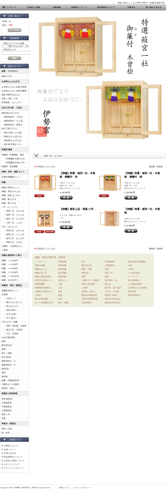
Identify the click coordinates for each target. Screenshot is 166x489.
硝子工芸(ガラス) (9, 128)
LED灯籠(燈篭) (8, 337)
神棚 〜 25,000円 (10, 264)
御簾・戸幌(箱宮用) (10, 380)
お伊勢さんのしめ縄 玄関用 (14, 87)
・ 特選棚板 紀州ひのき (13, 162)
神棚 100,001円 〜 (10, 280)
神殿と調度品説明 (43, 276)
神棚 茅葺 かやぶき (11, 191)
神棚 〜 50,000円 (10, 268)
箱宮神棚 (62, 273)
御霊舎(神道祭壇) (89, 295)
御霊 (107, 269)
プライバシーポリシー (14, 468)
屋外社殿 (132, 291)
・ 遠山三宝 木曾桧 (12, 329)
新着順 (160, 166)
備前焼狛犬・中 (9, 365)
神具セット (63, 280)
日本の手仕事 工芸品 (12, 108)
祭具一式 (6, 414)
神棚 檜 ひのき (9, 199)
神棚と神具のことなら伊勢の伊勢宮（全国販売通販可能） (142, 3)
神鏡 (4, 341)
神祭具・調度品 (9, 423)
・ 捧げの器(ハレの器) (12, 132)
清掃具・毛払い (9, 388)
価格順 (152, 166)
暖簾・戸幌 (86, 269)
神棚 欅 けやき (9, 203)
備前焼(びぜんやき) (10, 113)
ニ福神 (38, 295)
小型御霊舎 (7, 410)
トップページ (41, 261)
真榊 (4, 349)
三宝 (60, 288)
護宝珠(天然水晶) (112, 299)
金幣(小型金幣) (88, 284)
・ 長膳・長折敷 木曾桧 (14, 326)
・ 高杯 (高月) (9, 310)
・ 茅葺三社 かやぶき (13, 230)
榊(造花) (5, 369)
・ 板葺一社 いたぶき (13, 215)
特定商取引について (13, 457)
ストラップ (133, 276)
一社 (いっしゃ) (9, 207)
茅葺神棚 (62, 261)
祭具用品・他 (111, 280)
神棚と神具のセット (11, 187)
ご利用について (63, 487)
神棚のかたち (41, 269)
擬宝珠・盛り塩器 (113, 288)
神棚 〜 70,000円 (10, 272)
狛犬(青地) (6, 357)
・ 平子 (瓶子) (9, 318)
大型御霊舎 (7, 403)
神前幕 (5, 376)
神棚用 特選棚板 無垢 (13, 155)
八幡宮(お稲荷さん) (43, 291)
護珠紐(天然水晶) (112, 302)
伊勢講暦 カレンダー (12, 102)
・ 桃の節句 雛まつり (11, 144)
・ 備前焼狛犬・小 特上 (12, 117)
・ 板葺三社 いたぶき (13, 234)
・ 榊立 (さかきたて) (12, 302)
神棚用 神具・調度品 (12, 285)
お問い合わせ (10, 453)
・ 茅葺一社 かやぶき (13, 211)
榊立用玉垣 (7, 345)
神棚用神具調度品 (43, 288)
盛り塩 (108, 284)
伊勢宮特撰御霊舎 (89, 299)
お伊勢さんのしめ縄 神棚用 (14, 91)
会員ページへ (10, 449)
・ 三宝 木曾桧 (10, 333)
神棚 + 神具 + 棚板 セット (13, 171)
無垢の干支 (7, 76)
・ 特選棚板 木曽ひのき (13, 158)
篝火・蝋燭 (7, 353)
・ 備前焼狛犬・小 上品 (12, 121)
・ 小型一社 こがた (12, 223)
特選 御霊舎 (7, 399)
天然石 (131, 269)
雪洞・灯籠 (7, 429)
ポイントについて (12, 464)
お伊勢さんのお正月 (11, 81)
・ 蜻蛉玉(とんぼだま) (12, 136)
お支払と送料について (14, 460)
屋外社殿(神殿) (41, 299)
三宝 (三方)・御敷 (10, 322)
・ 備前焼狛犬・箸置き (12, 124)
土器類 (5, 294)
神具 (60, 291)
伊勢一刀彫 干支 (10, 98)
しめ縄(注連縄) (135, 284)
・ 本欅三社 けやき (12, 242)
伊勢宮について (11, 446)
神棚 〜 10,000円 (10, 260)
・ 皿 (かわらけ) (10, 306)
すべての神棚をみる (44, 302)
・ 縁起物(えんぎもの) (12, 140)
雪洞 (4, 418)
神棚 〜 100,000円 (10, 276)
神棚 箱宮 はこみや (11, 195)
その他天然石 (134, 273)
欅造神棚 (62, 269)
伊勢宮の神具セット (44, 280)
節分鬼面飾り (134, 280)
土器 (60, 284)
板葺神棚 (62, 265)
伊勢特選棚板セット (11, 177)
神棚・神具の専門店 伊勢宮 (50, 257)
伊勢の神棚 (40, 265)
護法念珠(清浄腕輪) (137, 261)
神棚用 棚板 (7, 149)
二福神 (5, 250)
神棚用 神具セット (10, 290)
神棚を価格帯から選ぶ (12, 255)
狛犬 (83, 261)
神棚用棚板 (40, 284)
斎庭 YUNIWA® (10, 71)
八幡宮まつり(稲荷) (10, 384)
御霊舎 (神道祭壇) (10, 393)
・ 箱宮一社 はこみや (13, 219)
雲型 (4, 372)
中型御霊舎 (7, 406)
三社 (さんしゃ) (9, 226)
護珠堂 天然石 (111, 295)
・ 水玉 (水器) (9, 314)
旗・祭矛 (6, 432)
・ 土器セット (9, 298)
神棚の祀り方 (41, 273)
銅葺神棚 (62, 276)
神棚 (4, 182)
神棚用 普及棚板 (10, 166)
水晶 (130, 265)
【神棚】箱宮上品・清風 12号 (76, 209)
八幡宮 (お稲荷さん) (12, 246)
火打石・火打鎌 (112, 291)
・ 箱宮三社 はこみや (13, 238)
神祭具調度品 (134, 295)
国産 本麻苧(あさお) (12, 95)
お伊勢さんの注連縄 (137, 288)
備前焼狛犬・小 (9, 361)
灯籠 (60, 299)
